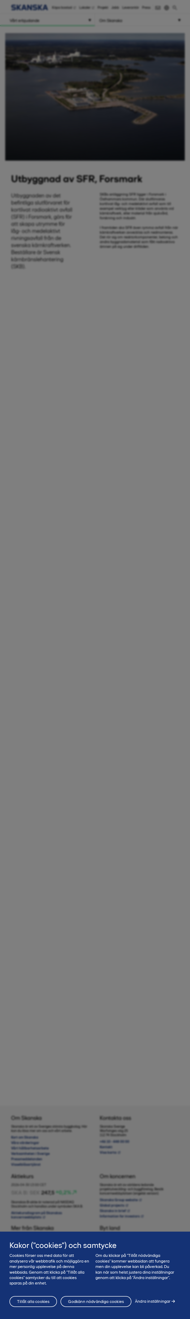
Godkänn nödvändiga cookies (96, 1304)
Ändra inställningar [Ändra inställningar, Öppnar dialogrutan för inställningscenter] (152, 1304)
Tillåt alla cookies (33, 1304)
